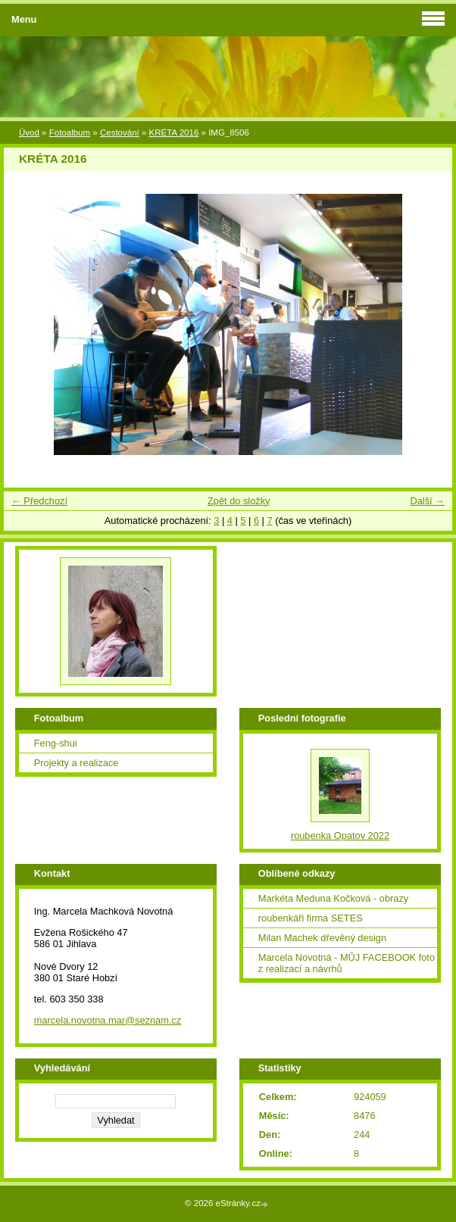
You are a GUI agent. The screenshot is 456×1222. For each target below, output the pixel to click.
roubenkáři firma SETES (310, 918)
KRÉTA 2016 (174, 132)
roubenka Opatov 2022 (340, 835)
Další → (427, 501)
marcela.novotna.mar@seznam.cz (107, 1020)
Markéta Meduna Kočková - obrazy (333, 898)
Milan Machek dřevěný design (322, 937)
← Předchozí (39, 501)
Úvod (29, 132)
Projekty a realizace (76, 762)
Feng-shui (55, 743)
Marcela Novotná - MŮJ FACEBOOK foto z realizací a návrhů (346, 963)
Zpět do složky (239, 501)
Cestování (119, 132)
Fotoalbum (69, 132)
